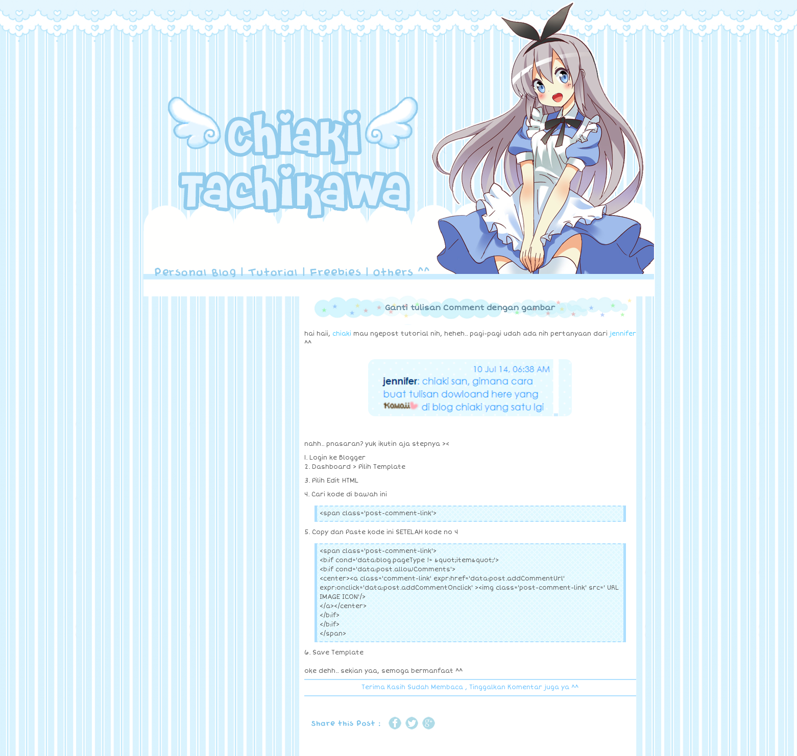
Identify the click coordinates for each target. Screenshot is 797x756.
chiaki (341, 334)
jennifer (623, 334)
